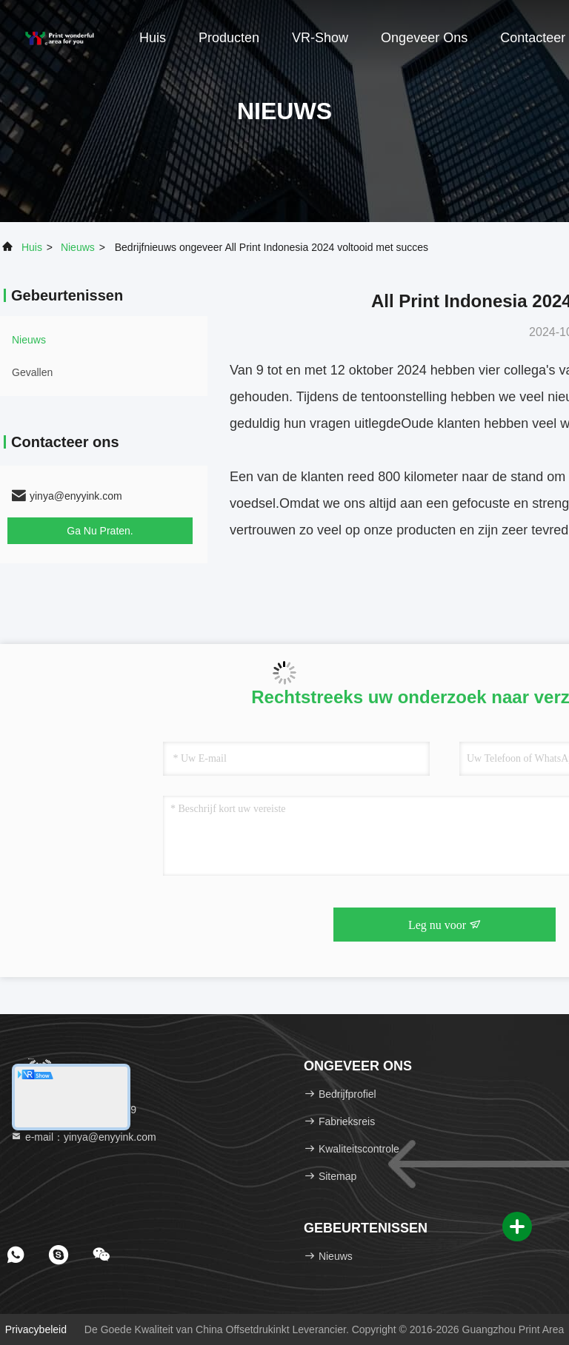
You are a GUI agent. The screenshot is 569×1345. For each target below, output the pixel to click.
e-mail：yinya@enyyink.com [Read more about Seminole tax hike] (83, 1137)
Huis (152, 37)
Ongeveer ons (424, 37)
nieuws (78, 247)
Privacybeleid (36, 1329)
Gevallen (32, 372)
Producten (229, 37)
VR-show (320, 37)
